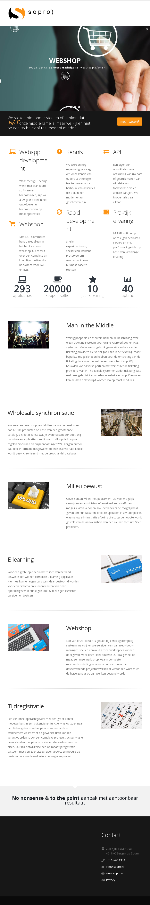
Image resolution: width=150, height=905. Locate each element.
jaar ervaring (93, 295)
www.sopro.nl (114, 873)
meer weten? (129, 121)
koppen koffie (57, 295)
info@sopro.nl (115, 867)
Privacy (110, 880)
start (66, 107)
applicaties (22, 295)
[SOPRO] (35, 13)
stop (83, 107)
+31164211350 (115, 860)
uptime (127, 295)
